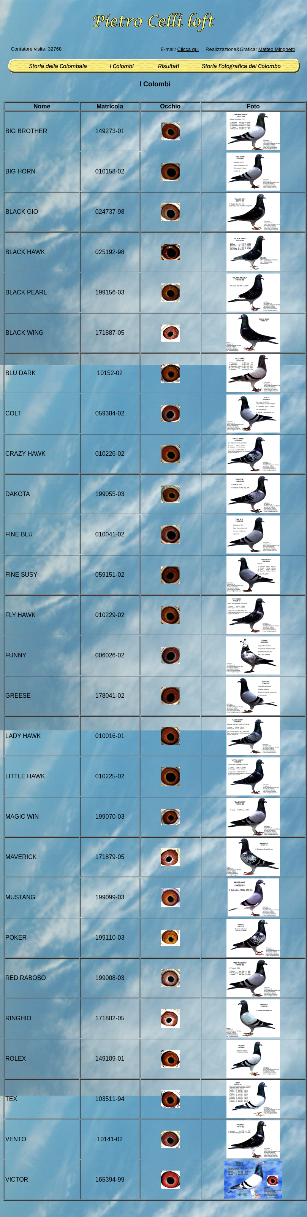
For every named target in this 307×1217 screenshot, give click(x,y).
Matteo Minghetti (276, 49)
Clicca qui (188, 49)
